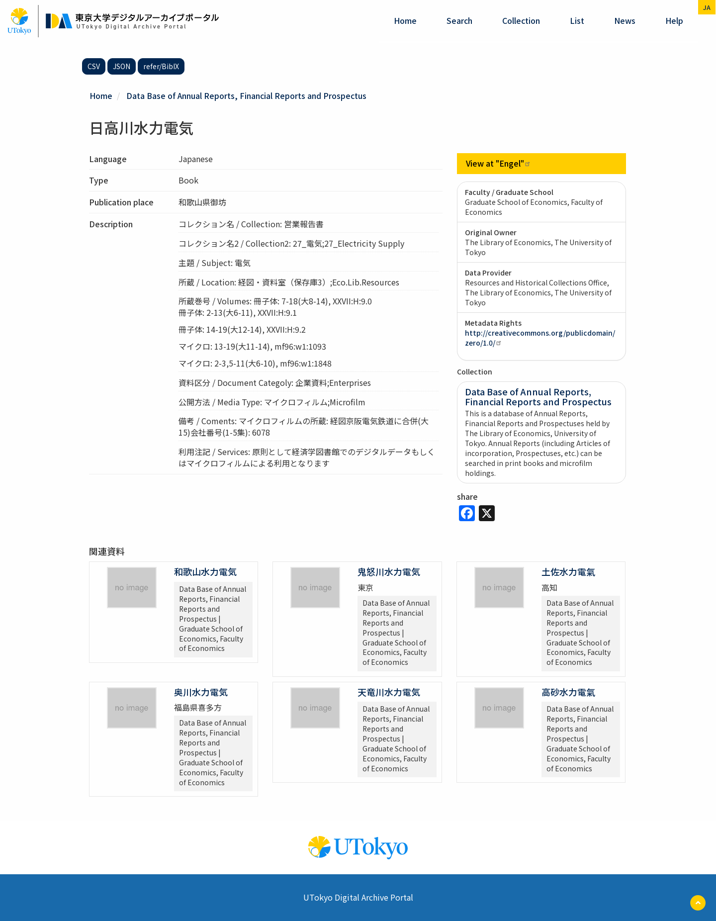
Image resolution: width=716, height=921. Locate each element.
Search (459, 20)
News (624, 20)
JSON (121, 66)
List (577, 20)
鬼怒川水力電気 (389, 571)
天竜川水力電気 (389, 691)
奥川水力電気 (201, 691)
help (674, 20)
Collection (521, 20)
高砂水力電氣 (568, 691)
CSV (94, 66)
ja (707, 7)
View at (499, 163)
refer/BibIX (161, 66)
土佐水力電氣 (568, 571)
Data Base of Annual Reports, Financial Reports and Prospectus (246, 95)
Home (405, 20)
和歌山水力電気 (205, 571)
